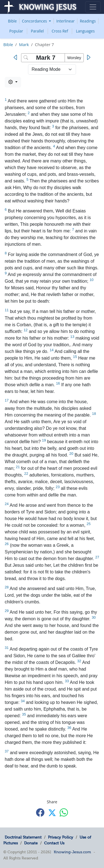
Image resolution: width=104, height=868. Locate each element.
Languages (85, 31)
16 (58, 383)
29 (7, 611)
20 (71, 453)
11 (7, 310)
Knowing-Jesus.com (72, 852)
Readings (88, 21)
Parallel (37, 31)
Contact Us (54, 843)
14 (52, 350)
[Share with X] (52, 813)
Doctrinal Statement (23, 837)
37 (7, 751)
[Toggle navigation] (93, 6)
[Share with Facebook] (40, 812)
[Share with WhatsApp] (64, 812)
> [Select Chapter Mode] (52, 69)
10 (91, 280)
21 (18, 467)
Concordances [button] (35, 21)
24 (7, 504)
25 (88, 524)
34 (23, 701)
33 (67, 681)
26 (7, 544)
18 (94, 414)
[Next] (88, 57)
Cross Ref (60, 31)
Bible (12, 21)
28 (7, 587)
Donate (31, 843)
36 (69, 728)
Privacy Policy (60, 837)
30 (94, 617)
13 (72, 337)
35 (24, 714)
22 (26, 473)
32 (79, 661)
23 (58, 487)
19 (44, 440)
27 (97, 557)
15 (75, 357)
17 (7, 400)
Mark (24, 44)
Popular (16, 31)
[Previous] (16, 57)
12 (25, 330)
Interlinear (65, 21)
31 (7, 648)
